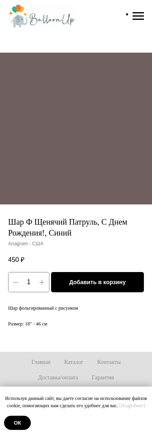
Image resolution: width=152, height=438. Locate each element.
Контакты (109, 362)
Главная (40, 362)
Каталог (73, 362)
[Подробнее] (132, 405)
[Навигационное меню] (138, 16)
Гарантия (103, 377)
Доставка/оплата (58, 377)
